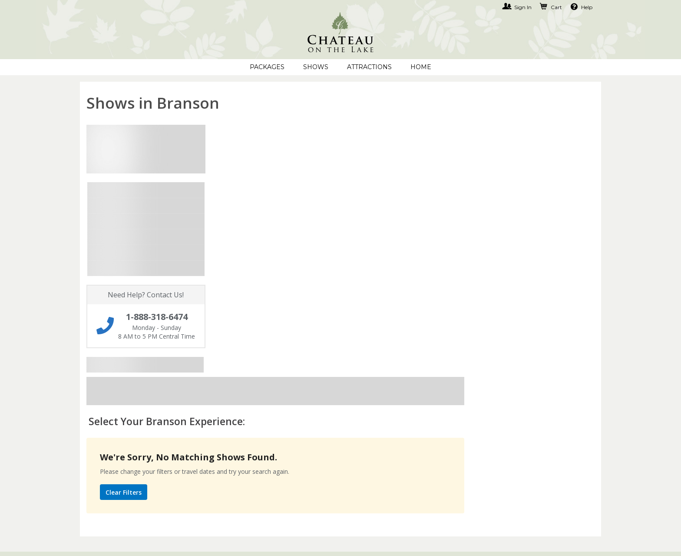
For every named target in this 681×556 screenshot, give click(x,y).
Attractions (369, 67)
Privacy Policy (281, 405)
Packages (267, 67)
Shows (315, 67)
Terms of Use (280, 420)
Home (420, 67)
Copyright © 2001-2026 (182, 543)
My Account (100, 420)
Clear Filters (254, 260)
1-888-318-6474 (473, 405)
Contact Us (99, 405)
